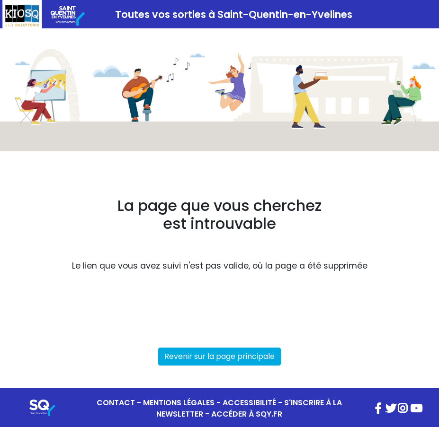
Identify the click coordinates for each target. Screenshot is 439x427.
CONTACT (116, 402)
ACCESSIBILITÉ (249, 402)
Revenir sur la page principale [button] (219, 356)
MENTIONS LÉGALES (179, 402)
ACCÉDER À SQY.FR (246, 414)
